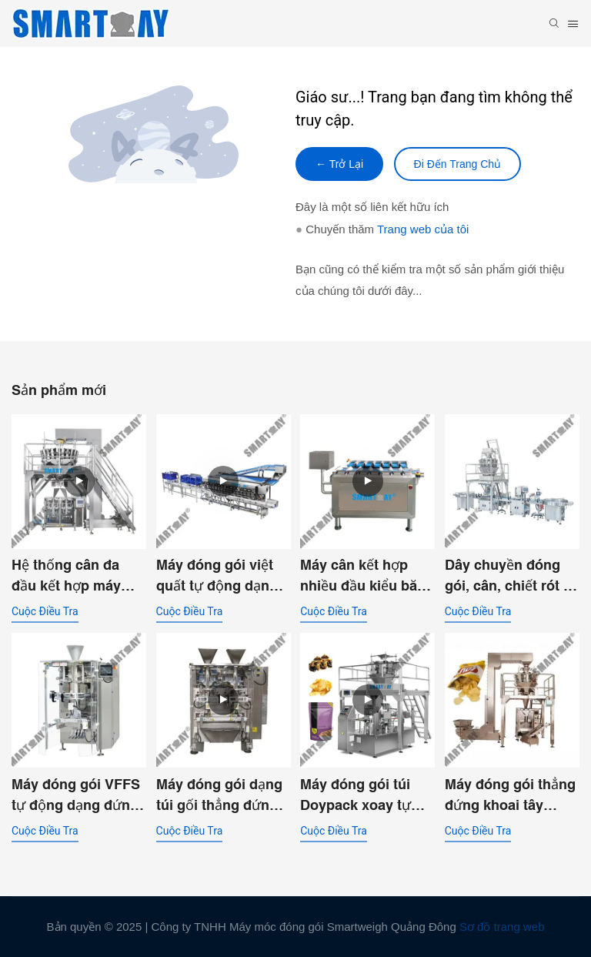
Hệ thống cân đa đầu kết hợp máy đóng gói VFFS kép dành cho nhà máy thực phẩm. (74, 576)
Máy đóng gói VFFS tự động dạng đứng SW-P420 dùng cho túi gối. (76, 795)
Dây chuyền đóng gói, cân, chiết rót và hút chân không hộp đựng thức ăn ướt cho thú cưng (512, 576)
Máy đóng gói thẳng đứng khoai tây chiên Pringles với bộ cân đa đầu (510, 795)
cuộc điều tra (45, 611)
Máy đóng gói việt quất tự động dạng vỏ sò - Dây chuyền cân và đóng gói (219, 576)
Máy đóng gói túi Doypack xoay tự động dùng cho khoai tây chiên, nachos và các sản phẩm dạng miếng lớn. (361, 795)
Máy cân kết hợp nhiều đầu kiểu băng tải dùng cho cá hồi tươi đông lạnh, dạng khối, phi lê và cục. (367, 576)
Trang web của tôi (423, 229)
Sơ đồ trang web (502, 926)
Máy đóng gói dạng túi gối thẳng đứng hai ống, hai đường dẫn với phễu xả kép (222, 795)
